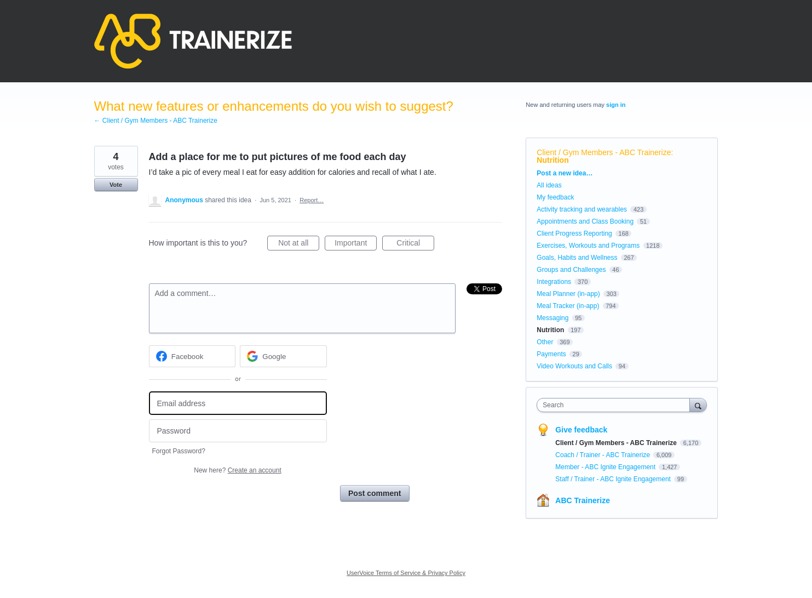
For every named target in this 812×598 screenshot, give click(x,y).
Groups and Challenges (571, 270)
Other (545, 342)
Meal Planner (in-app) (568, 294)
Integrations (554, 282)
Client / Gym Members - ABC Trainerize (604, 152)
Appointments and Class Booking (585, 221)
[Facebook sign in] (192, 356)
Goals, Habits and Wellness (577, 257)
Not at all (298, 244)
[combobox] (615, 405)
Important (356, 244)
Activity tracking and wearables (582, 209)
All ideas (549, 185)
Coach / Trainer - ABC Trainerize (603, 455)
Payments (551, 354)
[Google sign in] (283, 356)
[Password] (238, 431)
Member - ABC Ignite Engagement (606, 467)
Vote (116, 184)
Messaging (552, 318)
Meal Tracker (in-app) (568, 306)
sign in (615, 104)
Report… (312, 200)
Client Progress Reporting (574, 233)
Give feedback (581, 429)
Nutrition (552, 160)
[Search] (698, 405)
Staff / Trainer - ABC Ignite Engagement (613, 479)
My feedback (555, 197)
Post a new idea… (564, 173)
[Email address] (238, 403)
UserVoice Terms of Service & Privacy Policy (406, 572)
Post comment (374, 493)
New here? (237, 470)
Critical (415, 244)
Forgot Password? (178, 451)
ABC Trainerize (582, 500)
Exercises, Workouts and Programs (589, 245)
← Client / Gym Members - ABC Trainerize (155, 120)
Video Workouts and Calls (574, 366)
